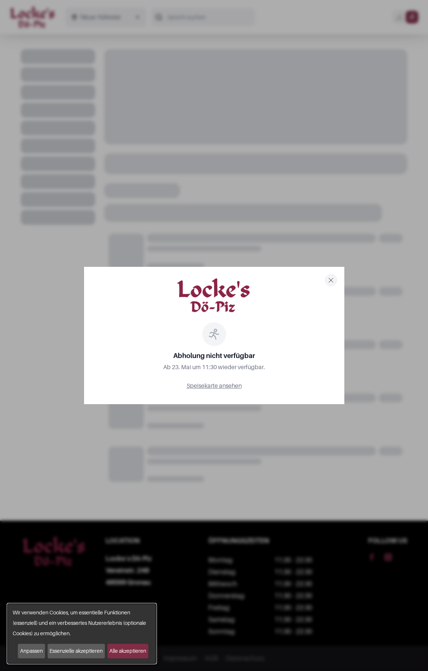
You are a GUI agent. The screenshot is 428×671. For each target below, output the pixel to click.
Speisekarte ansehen (214, 385)
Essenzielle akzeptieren (76, 651)
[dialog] (81, 634)
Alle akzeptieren (127, 651)
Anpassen (31, 651)
